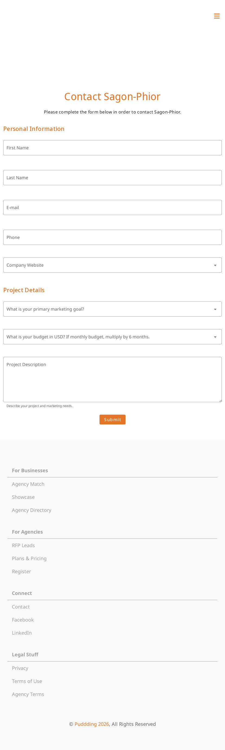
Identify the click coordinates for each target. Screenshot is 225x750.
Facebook (23, 619)
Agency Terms (28, 694)
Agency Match (28, 484)
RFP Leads (23, 545)
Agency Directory (31, 510)
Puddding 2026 (92, 724)
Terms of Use (27, 681)
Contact (21, 606)
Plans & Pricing (29, 558)
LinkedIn (22, 632)
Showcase (23, 497)
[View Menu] (217, 16)
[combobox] (112, 265)
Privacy (20, 668)
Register (21, 571)
